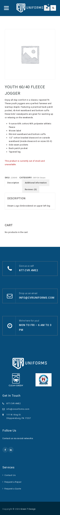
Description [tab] (13, 183)
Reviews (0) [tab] (31, 189)
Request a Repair (12, 482)
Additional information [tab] (36, 183)
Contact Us (10, 475)
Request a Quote (12, 488)
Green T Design (28, 509)
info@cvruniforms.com (36, 297)
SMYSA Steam (39, 178)
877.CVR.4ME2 (28, 270)
